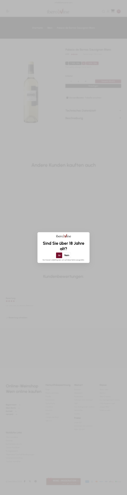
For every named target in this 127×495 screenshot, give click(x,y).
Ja (59, 255)
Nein (66, 255)
